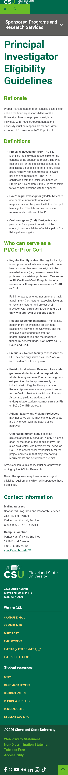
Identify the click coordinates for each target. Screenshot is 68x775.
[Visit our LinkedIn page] (30, 769)
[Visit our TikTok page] (44, 769)
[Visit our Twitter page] (10, 769)
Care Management (17, 685)
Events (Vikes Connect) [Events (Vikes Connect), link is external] (22, 649)
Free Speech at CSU (17, 657)
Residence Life (14, 709)
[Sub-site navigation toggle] (34, 25)
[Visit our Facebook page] (5, 769)
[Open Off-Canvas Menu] (25, 9)
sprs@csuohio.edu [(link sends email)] (17, 550)
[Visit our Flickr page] (23, 769)
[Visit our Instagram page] (37, 769)
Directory (11, 633)
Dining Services (15, 693)
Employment (13, 641)
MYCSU (8, 677)
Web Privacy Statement (22, 739)
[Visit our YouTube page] (16, 769)
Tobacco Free (14, 750)
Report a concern (17, 701)
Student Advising (16, 716)
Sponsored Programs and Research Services (31, 24)
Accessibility (14, 755)
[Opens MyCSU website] (5, 9)
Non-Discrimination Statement (27, 745)
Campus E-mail (14, 617)
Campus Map (13, 625)
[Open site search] (15, 9)
